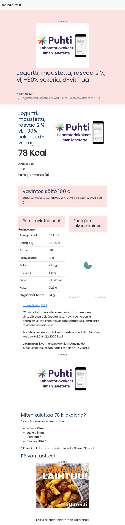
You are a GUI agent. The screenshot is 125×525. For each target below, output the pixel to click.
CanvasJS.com (100, 297)
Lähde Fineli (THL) (35, 305)
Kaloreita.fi (11, 4)
